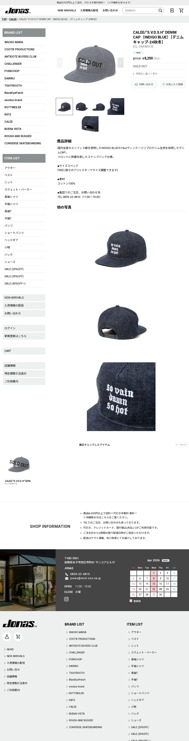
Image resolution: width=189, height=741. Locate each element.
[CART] (181, 10)
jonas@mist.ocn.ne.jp (85, 578)
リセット (181, 444)
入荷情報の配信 (89, 10)
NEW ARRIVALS (67, 10)
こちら (105, 517)
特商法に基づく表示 (145, 73)
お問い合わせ (110, 10)
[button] (60, 63)
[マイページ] (7, 636)
